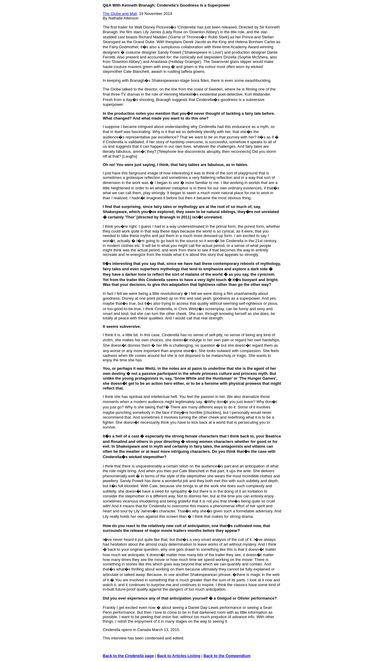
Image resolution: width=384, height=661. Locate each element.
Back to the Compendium (226, 656)
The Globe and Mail (120, 13)
